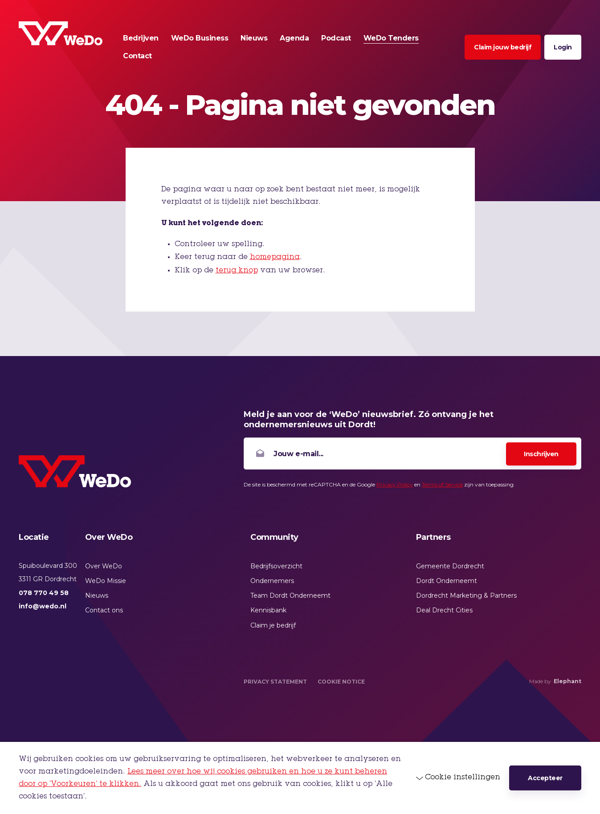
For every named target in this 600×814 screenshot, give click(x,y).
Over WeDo (103, 566)
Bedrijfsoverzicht (276, 566)
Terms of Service (442, 484)
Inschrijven (541, 454)
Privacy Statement (275, 681)
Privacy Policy (394, 484)
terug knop (237, 270)
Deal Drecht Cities (444, 610)
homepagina (275, 257)
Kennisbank (268, 610)
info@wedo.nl (42, 606)
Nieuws (96, 595)
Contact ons (104, 610)
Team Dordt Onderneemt (290, 595)
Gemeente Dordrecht (450, 566)
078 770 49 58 (44, 593)
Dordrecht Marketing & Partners (466, 595)
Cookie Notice (341, 681)
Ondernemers (272, 581)
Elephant (567, 681)
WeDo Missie (105, 581)
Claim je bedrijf (273, 625)
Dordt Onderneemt (446, 581)
